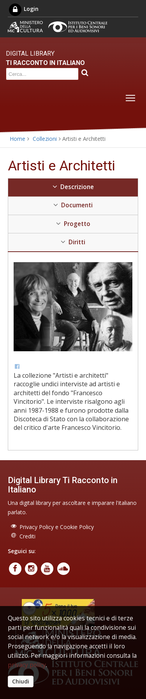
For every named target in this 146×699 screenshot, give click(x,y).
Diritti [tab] (73, 242)
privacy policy (27, 665)
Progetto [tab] (73, 224)
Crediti (27, 536)
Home (17, 138)
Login (23, 8)
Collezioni (45, 138)
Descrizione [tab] (73, 187)
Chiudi (20, 681)
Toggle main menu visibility (131, 96)
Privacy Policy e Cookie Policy (56, 527)
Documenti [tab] (73, 205)
